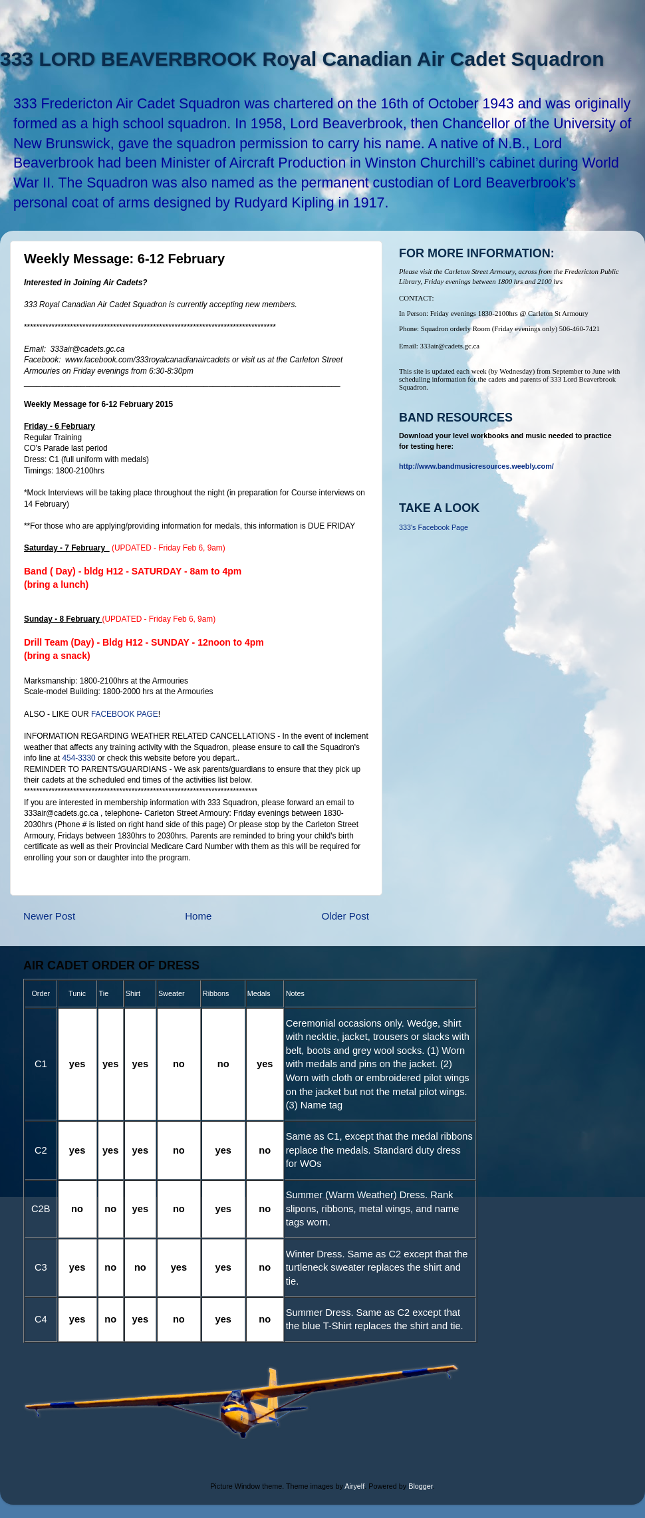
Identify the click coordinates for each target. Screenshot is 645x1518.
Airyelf (354, 1486)
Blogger (420, 1486)
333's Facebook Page (433, 527)
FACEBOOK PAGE (124, 714)
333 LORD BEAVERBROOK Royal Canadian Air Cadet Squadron (302, 59)
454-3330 (78, 758)
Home (198, 916)
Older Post (345, 916)
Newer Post (49, 916)
